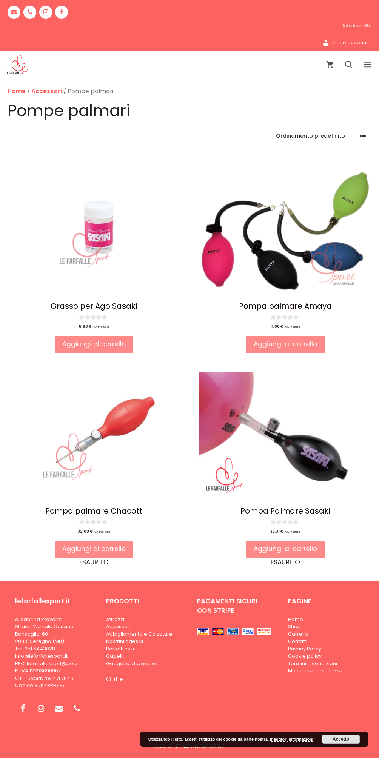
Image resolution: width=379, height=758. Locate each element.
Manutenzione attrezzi (315, 670)
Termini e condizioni (312, 663)
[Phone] (29, 12)
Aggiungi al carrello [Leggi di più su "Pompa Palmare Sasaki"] (285, 549)
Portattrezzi (120, 648)
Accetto (341, 739)
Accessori (46, 91)
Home (17, 91)
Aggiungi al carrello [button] (94, 344)
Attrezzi (115, 619)
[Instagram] (45, 12)
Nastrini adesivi (124, 641)
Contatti (297, 641)
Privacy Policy (304, 648)
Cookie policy (305, 656)
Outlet (116, 679)
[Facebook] (61, 12)
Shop (294, 626)
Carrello (298, 634)
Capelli (114, 656)
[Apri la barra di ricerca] (348, 65)
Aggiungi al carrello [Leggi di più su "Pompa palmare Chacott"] (94, 549)
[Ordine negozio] (321, 136)
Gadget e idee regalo (133, 663)
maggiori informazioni (291, 739)
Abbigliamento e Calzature (139, 634)
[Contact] (14, 12)
